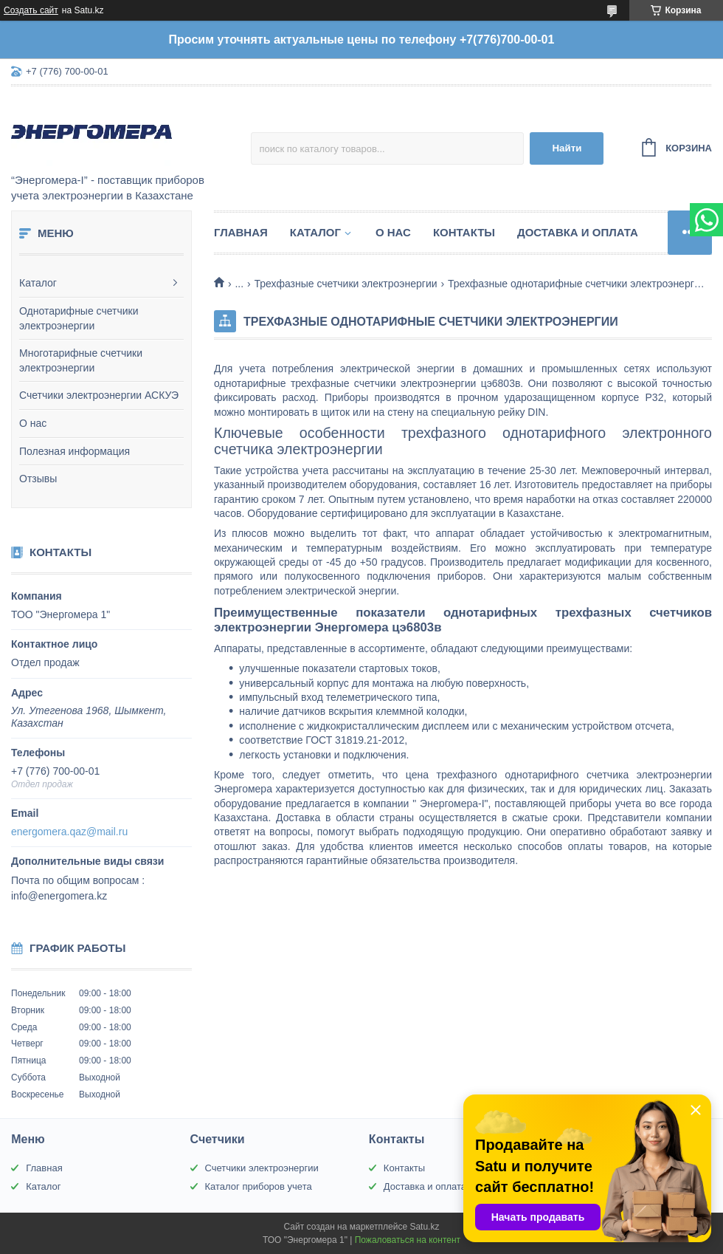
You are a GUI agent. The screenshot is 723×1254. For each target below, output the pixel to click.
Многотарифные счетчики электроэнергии (80, 360)
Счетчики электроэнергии (262, 1168)
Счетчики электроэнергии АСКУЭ (99, 395)
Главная (241, 232)
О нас (32, 423)
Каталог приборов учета (258, 1186)
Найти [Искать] (566, 148)
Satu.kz (424, 1227)
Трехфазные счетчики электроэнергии (346, 283)
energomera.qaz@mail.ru (69, 831)
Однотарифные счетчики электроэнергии (79, 318)
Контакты (464, 232)
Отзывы (38, 478)
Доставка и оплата (577, 232)
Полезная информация (74, 451)
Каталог (38, 283)
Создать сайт (31, 10)
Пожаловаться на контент (407, 1240)
